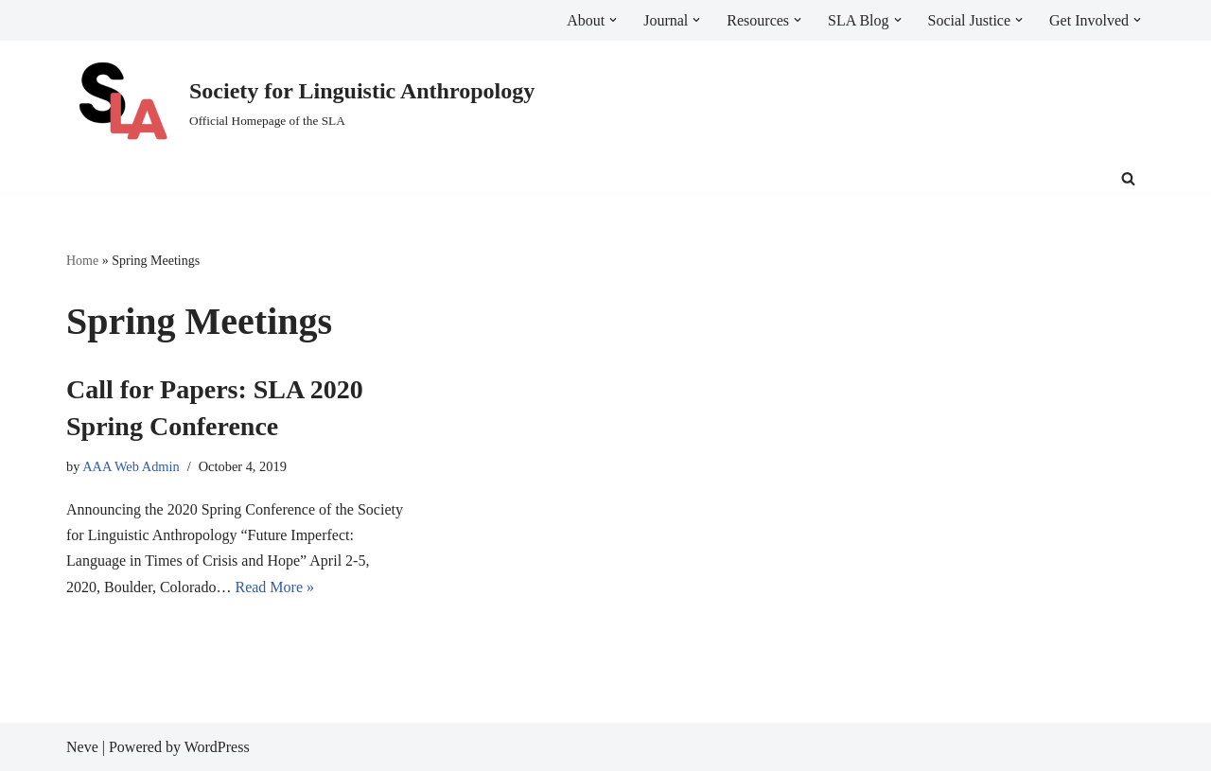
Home (82, 261)
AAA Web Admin (131, 466)
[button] (613, 20)
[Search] (1128, 178)
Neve (82, 747)
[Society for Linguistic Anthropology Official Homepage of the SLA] (300, 103)
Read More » (274, 587)
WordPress (217, 747)
